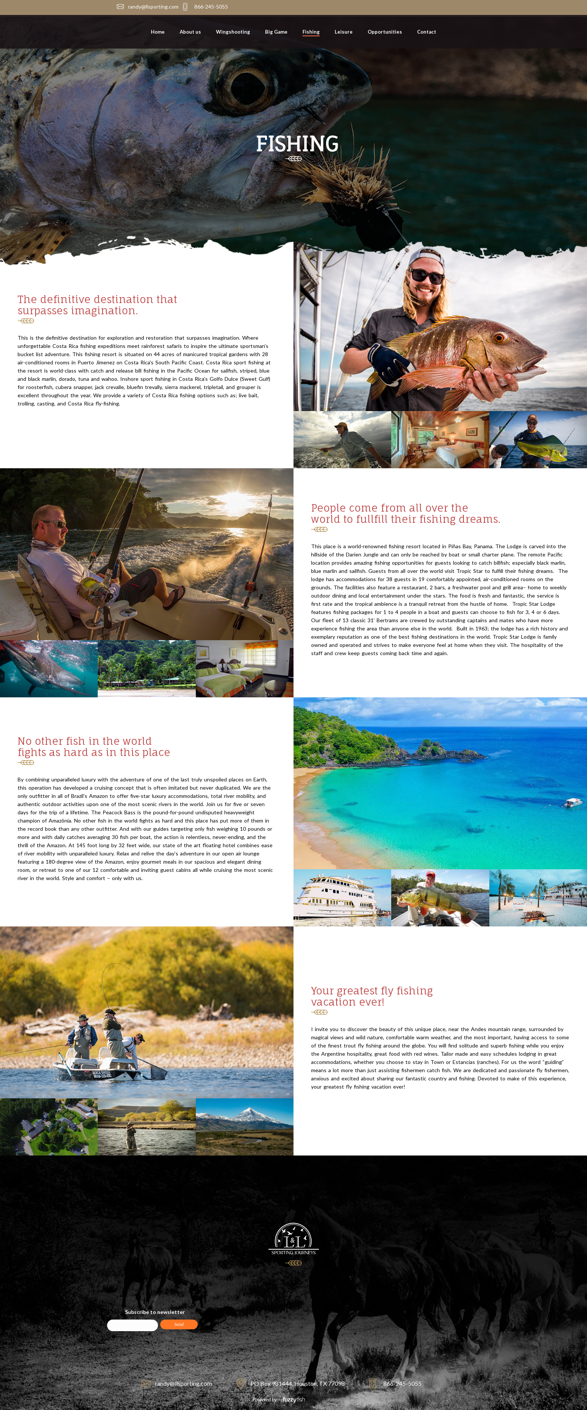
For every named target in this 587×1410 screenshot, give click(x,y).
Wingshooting (233, 32)
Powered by (278, 1399)
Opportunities (385, 32)
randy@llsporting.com (153, 6)
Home (158, 32)
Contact (426, 32)
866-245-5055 (211, 6)
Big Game (276, 32)
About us (190, 32)
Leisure (344, 32)
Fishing (311, 32)
